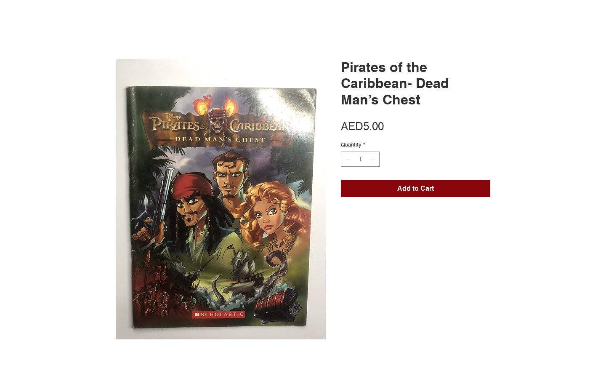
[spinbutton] (360, 159)
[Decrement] (347, 159)
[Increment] (374, 159)
